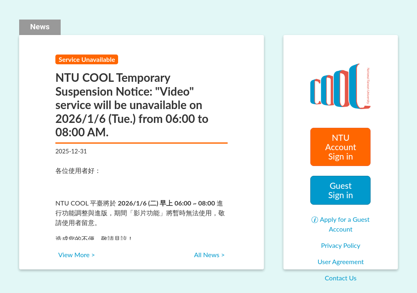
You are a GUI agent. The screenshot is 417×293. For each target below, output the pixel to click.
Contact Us (341, 278)
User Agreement (341, 261)
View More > (76, 254)
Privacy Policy (340, 245)
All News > (209, 254)
